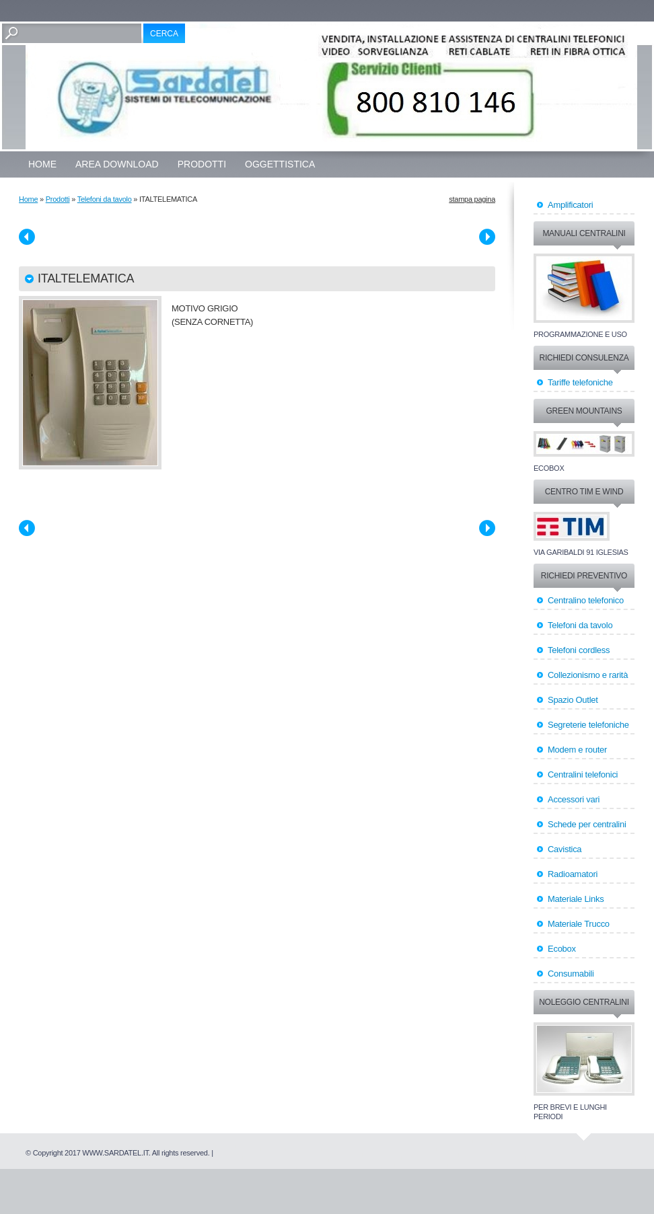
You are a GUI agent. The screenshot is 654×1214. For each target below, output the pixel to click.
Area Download (117, 164)
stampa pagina (472, 199)
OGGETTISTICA (280, 164)
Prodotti (202, 164)
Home (42, 164)
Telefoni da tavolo (104, 199)
